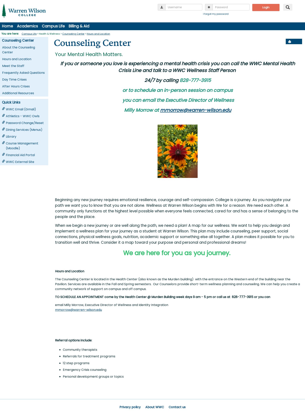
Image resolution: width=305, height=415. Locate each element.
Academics (27, 26)
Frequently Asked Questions (23, 72)
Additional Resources (18, 93)
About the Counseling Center (18, 50)
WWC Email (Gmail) (19, 109)
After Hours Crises (16, 86)
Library (9, 136)
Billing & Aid (79, 26)
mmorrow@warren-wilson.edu (195, 110)
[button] (298, 41)
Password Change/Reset (23, 123)
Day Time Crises (14, 79)
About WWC (154, 407)
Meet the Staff (13, 66)
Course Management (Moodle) (20, 145)
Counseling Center (73, 33)
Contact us (177, 407)
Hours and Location (98, 33)
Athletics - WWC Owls (20, 116)
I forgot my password (216, 14)
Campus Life (53, 26)
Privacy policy (130, 407)
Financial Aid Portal (18, 155)
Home (7, 26)
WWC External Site (18, 162)
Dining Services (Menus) (22, 129)
